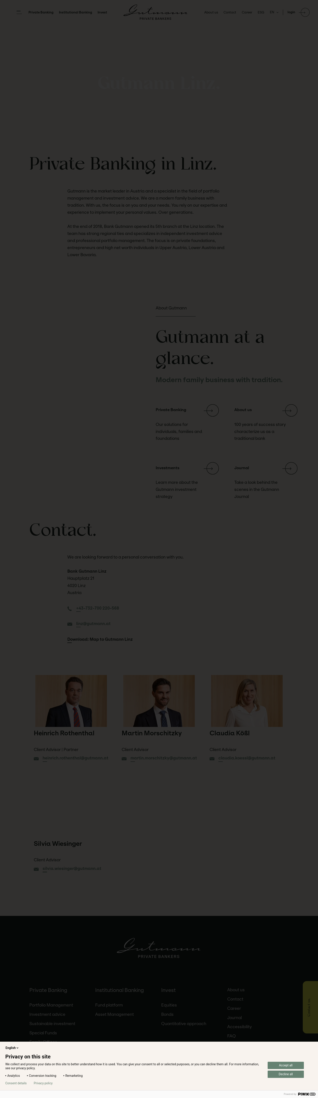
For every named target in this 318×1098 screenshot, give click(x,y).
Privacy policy (43, 1083)
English (12, 1048)
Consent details (16, 1083)
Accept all (286, 1065)
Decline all (286, 1074)
